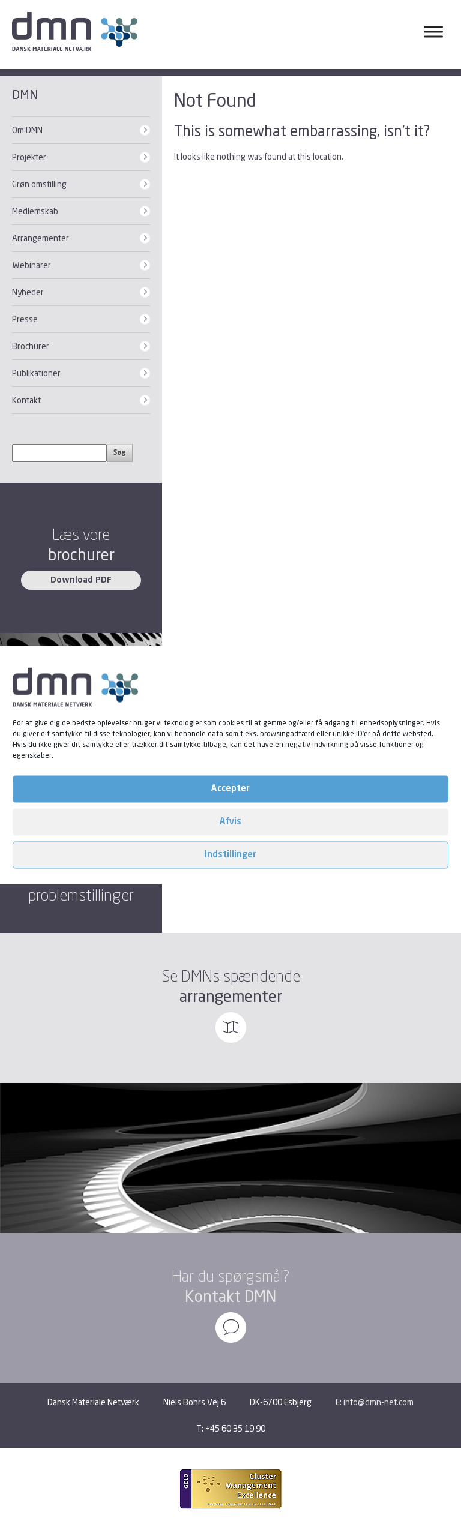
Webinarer (31, 265)
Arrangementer (40, 238)
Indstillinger (230, 854)
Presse (25, 319)
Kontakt (26, 400)
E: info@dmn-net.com (375, 1402)
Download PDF (81, 580)
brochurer (81, 554)
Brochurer (30, 346)
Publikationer (36, 373)
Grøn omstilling (39, 184)
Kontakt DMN (230, 1296)
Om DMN (27, 130)
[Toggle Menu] (433, 31)
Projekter (29, 157)
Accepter (230, 788)
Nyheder (28, 292)
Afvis (230, 821)
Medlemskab (35, 211)
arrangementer (230, 996)
